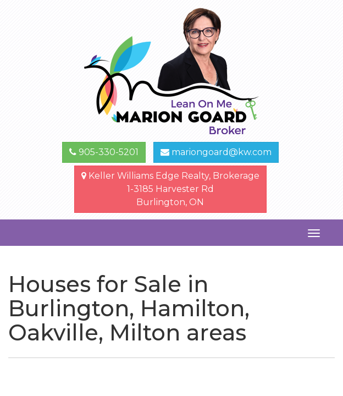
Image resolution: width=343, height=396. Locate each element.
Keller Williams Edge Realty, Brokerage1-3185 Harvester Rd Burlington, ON (170, 188)
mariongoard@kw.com (216, 152)
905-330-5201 (104, 152)
